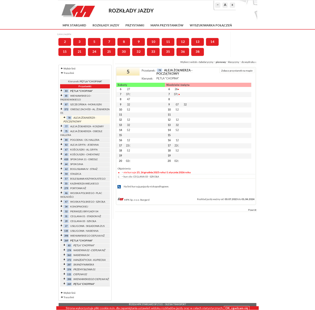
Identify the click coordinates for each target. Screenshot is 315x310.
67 (66, 149)
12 (183, 41)
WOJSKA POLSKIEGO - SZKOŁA (87, 201)
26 (177, 89)
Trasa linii (68, 72)
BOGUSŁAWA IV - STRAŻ (83, 169)
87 (66, 104)
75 (66, 131)
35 (168, 51)
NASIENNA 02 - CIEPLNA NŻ (89, 250)
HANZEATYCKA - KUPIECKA (89, 259)
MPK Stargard (74, 25)
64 (66, 164)
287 (69, 264)
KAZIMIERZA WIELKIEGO (84, 183)
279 (66, 188)
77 (66, 126)
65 (66, 154)
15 (65, 51)
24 (94, 51)
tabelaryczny (206, 62)
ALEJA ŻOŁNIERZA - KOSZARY (87, 126)
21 (79, 51)
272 (69, 260)
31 (66, 216)
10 (153, 41)
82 (66, 144)
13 (197, 41)
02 (128, 160)
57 (66, 178)
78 (69, 117)
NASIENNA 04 (81, 255)
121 (69, 274)
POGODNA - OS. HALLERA (84, 139)
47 (66, 201)
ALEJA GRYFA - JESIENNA (84, 144)
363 (69, 255)
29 (66, 221)
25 (109, 51)
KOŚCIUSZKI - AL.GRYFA (84, 149)
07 (177, 104)
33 (153, 51)
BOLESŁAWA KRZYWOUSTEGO (87, 178)
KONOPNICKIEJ (79, 206)
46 (66, 193)
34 (66, 206)
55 (66, 183)
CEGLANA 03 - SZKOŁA (83, 221)
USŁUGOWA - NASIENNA (84, 230)
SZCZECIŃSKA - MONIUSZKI (86, 104)
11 (168, 41)
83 (66, 90)
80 (66, 139)
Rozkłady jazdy (106, 25)
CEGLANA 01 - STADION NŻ (85, 216)
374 (69, 269)
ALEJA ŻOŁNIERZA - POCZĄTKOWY (174, 71)
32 (138, 51)
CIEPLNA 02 (80, 274)
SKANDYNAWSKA (83, 264)
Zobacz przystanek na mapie (237, 70)
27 (66, 226)
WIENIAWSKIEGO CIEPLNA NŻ (87, 235)
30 (124, 51)
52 (128, 109)
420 (66, 159)
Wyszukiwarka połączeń (211, 25)
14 (212, 41)
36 (183, 51)
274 (69, 250)
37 (128, 94)
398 (66, 235)
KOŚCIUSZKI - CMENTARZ (85, 154)
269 (66, 240)
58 (66, 173)
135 (66, 230)
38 (197, 51)
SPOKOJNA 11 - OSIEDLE (84, 159)
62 (66, 169)
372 (66, 109)
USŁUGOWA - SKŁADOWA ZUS (87, 225)
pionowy (221, 62)
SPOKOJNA (76, 164)
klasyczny (233, 62)
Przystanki (134, 25)
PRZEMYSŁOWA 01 (84, 269)
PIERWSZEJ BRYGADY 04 (84, 211)
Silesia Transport (175, 304)
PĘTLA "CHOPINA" (81, 90)
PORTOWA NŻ (78, 188)
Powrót (252, 209)
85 (66, 95)
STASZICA (75, 173)
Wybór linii (69, 68)
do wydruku (248, 62)
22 (128, 145)
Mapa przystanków (167, 25)
